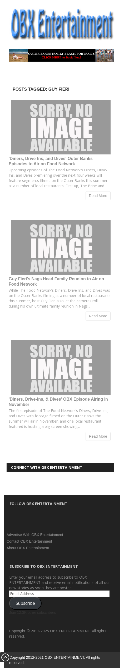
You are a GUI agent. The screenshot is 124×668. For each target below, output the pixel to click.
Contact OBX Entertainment (29, 541)
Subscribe (25, 603)
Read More (98, 196)
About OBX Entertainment (28, 548)
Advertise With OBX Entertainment (35, 535)
